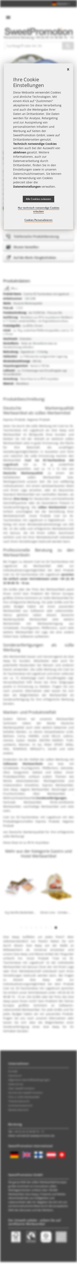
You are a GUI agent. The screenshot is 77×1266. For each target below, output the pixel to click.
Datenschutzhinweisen (29, 174)
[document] (38, 146)
